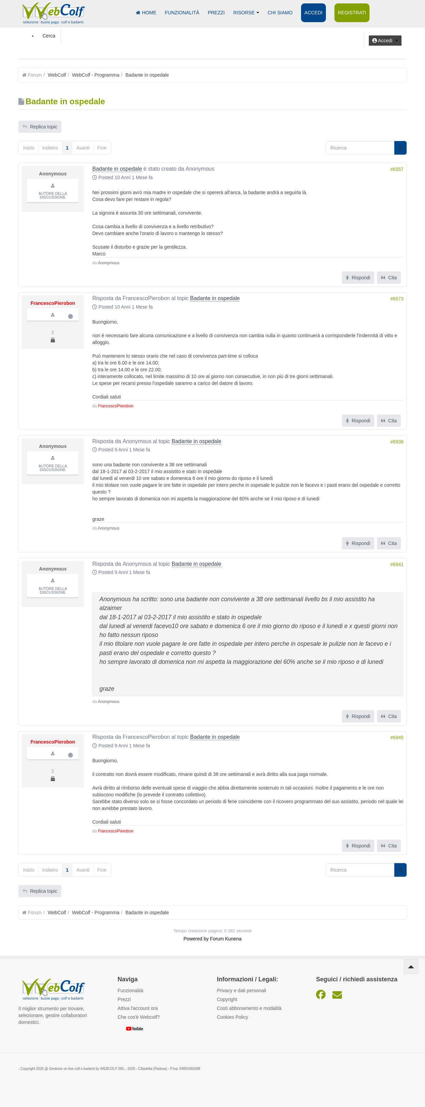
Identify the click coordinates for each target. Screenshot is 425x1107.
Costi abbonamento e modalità (249, 1008)
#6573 (397, 298)
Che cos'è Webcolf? (138, 1017)
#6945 (397, 737)
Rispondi (358, 277)
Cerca (49, 35)
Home (146, 12)
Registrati (352, 12)
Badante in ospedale (117, 169)
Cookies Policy (232, 1017)
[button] (385, 40)
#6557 (397, 169)
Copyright (227, 999)
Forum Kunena (226, 938)
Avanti (83, 148)
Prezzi (216, 12)
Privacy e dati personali (241, 990)
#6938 (397, 442)
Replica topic (39, 126)
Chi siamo (280, 12)
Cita (389, 277)
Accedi (313, 12)
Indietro (50, 148)
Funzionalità (182, 12)
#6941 (397, 564)
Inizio (28, 148)
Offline (70, 316)
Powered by (196, 938)
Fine (102, 148)
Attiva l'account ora (137, 1008)
